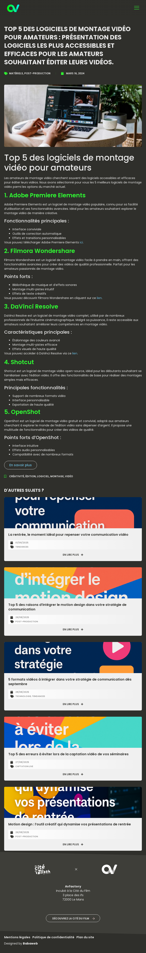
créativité (16, 476)
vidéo (69, 476)
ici (81, 242)
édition (30, 476)
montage (57, 476)
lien (99, 298)
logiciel (43, 476)
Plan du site (85, 937)
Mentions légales (17, 937)
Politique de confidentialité (53, 937)
